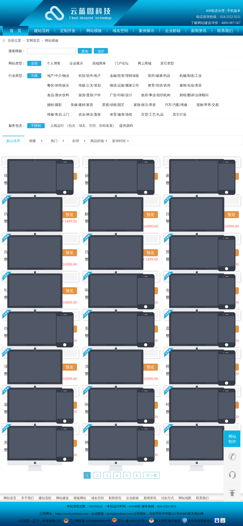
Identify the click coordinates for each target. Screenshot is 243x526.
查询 (84, 51)
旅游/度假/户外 (89, 95)
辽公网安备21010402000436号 (89, 521)
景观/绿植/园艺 (113, 105)
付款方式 (167, 498)
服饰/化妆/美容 (191, 85)
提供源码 (126, 126)
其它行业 (179, 114)
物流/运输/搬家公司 (124, 85)
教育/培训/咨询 (159, 85)
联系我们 (227, 31)
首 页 (19, 31)
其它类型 (167, 63)
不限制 (36, 126)
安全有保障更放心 (200, 521)
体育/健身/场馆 (121, 114)
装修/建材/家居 (82, 105)
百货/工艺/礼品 (152, 114)
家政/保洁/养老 (145, 105)
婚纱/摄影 (54, 105)
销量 (36, 141)
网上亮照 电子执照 (168, 521)
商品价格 (98, 141)
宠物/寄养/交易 (207, 105)
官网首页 (33, 40)
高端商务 (99, 63)
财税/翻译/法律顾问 (194, 95)
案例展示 (149, 31)
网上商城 (144, 63)
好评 (79, 141)
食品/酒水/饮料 (58, 95)
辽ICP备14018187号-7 (132, 521)
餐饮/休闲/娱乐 (58, 85)
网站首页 (10, 498)
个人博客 (54, 63)
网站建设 (62, 498)
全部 (34, 63)
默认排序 (13, 141)
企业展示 (76, 63)
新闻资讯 (201, 31)
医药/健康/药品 (159, 76)
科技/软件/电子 (89, 76)
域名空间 (123, 31)
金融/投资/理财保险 (124, 76)
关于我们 (27, 498)
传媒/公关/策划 (89, 85)
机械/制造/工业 (191, 76)
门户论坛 (122, 63)
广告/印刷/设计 (121, 95)
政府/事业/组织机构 (155, 95)
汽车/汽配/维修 (176, 105)
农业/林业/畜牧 (89, 114)
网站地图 (185, 498)
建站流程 (44, 31)
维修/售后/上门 (58, 114)
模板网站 (80, 498)
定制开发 (70, 31)
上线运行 (57, 126)
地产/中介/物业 (58, 76)
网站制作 (232, 439)
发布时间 (120, 141)
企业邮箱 (175, 31)
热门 (57, 141)
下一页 (151, 476)
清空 (100, 51)
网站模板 (96, 31)
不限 (34, 76)
